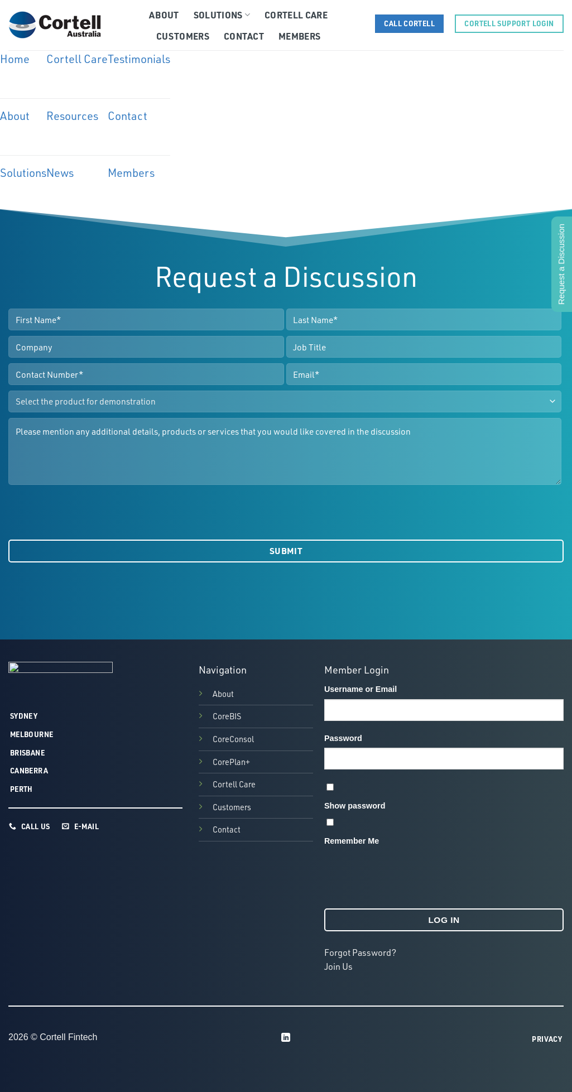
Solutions (222, 15)
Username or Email (360, 689)
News (60, 173)
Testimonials (139, 59)
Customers (182, 36)
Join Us (338, 966)
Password (343, 738)
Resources (72, 116)
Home (15, 59)
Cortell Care (296, 15)
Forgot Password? (360, 952)
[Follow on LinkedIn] (285, 1038)
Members (299, 36)
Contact (244, 36)
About (164, 15)
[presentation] (93, 512)
